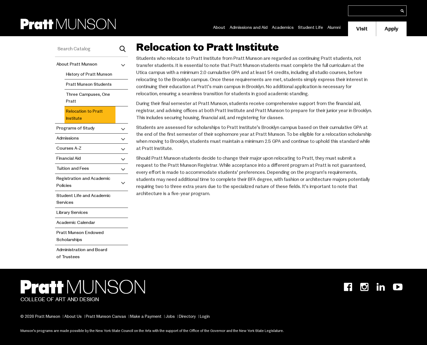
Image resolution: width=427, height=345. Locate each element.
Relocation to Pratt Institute (84, 115)
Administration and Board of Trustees (81, 253)
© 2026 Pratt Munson (40, 316)
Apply (391, 29)
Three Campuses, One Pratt (88, 98)
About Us (73, 316)
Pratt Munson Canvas (106, 316)
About (219, 27)
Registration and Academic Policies (83, 182)
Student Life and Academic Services (83, 199)
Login (205, 316)
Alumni (333, 27)
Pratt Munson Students (89, 84)
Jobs (170, 316)
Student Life (310, 27)
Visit (362, 29)
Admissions (67, 138)
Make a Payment (145, 316)
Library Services (72, 212)
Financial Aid (68, 158)
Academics (283, 27)
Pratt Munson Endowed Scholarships (79, 236)
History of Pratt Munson (89, 74)
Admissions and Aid (248, 27)
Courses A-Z (68, 148)
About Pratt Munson (76, 64)
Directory (187, 316)
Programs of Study (75, 128)
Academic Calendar (75, 222)
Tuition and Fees (72, 168)
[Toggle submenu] (123, 64)
